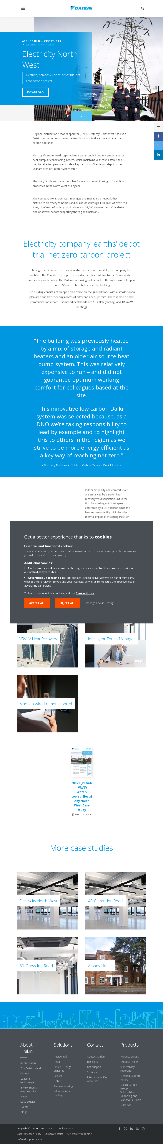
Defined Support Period (130, 1077)
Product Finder (129, 1061)
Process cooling (63, 1086)
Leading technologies (28, 1080)
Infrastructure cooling (62, 1093)
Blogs (23, 1112)
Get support (94, 1067)
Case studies (28, 1101)
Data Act (125, 1105)
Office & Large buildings (62, 1068)
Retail (57, 1061)
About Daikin (28, 1063)
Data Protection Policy (29, 1133)
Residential (60, 1056)
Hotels (57, 1081)
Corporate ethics (53, 1133)
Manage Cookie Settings (100, 603)
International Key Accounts (97, 1079)
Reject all (67, 603)
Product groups (129, 1056)
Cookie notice (65, 1128)
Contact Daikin (96, 1056)
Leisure (58, 1076)
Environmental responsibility (29, 1089)
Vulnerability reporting (127, 1068)
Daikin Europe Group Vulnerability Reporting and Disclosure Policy (130, 1092)
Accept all (37, 603)
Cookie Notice (85, 593)
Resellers (92, 1061)
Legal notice (47, 1128)
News (23, 1096)
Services (92, 1072)
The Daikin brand (30, 1068)
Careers (25, 1073)
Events (24, 1107)
